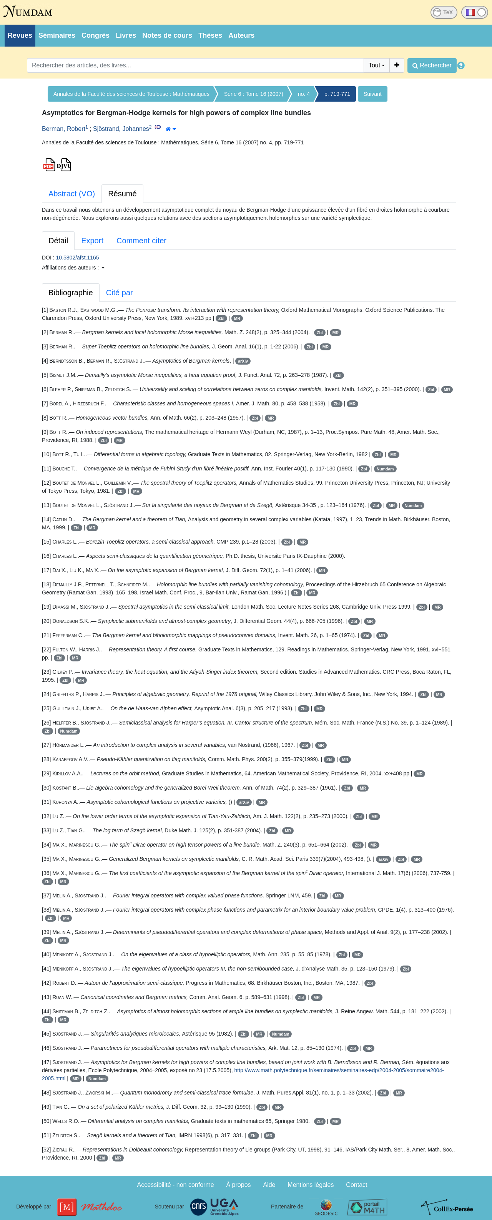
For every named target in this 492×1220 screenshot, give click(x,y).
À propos (238, 1185)
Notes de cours (167, 35)
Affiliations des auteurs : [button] (73, 267)
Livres (126, 35)
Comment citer (141, 240)
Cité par (119, 292)
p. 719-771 (337, 94)
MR (237, 318)
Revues (20, 35)
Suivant (373, 94)
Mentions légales (311, 1185)
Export (92, 240)
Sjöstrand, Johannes (121, 129)
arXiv (243, 361)
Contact (356, 1185)
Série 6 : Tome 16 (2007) (253, 94)
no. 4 (304, 94)
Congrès (95, 35)
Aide (269, 1185)
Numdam (385, 469)
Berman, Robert (63, 129)
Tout (374, 65)
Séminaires (56, 35)
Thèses (210, 35)
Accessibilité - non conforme (175, 1185)
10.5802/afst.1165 (77, 257)
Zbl (221, 318)
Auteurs (241, 35)
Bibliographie (70, 292)
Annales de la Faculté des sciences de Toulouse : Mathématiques (131, 94)
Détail (58, 240)
